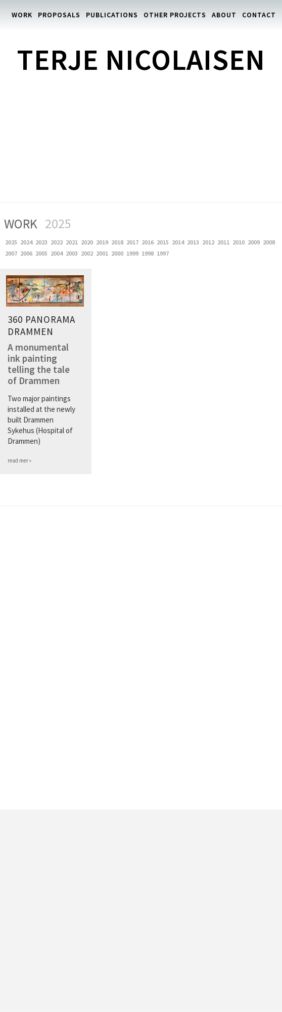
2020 (88, 242)
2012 (209, 242)
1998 (149, 253)
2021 (73, 242)
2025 (12, 242)
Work (22, 14)
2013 (194, 242)
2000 (118, 253)
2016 (149, 242)
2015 (164, 242)
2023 (42, 242)
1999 (133, 253)
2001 (103, 253)
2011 (224, 242)
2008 (270, 242)
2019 (103, 242)
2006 (27, 253)
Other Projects (175, 14)
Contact (259, 14)
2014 (179, 242)
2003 (73, 253)
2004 (58, 253)
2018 (118, 242)
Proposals (59, 14)
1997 (164, 253)
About (224, 14)
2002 (88, 253)
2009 (255, 242)
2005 (42, 253)
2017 (133, 242)
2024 (27, 242)
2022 (58, 242)
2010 (239, 242)
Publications (112, 14)
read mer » (19, 460)
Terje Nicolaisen (141, 59)
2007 (12, 253)
